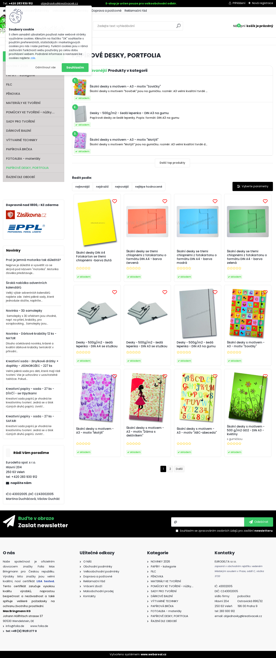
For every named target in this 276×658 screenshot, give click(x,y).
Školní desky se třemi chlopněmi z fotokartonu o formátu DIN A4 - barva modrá (197, 257)
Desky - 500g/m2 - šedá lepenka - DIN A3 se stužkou (146, 344)
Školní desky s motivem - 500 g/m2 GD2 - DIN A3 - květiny (245, 430)
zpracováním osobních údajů (218, 531)
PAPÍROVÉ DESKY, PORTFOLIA (27, 168)
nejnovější (122, 187)
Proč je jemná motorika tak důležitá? (33, 260)
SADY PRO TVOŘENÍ (20, 121)
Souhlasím (75, 67)
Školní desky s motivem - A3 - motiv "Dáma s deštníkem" (145, 431)
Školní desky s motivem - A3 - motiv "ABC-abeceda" (197, 431)
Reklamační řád (136, 11)
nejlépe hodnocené (148, 187)
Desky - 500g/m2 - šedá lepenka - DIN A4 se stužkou (96, 344)
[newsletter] (258, 521)
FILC (9, 84)
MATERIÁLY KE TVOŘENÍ (23, 103)
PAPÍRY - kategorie (20, 75)
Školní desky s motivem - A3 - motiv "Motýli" (95, 431)
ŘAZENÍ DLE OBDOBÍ (20, 177)
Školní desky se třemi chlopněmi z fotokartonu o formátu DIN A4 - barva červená (146, 257)
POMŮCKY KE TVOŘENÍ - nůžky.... (30, 112)
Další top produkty (172, 163)
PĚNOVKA (13, 94)
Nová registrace (262, 3)
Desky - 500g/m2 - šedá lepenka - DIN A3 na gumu (196, 344)
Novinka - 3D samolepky (24, 311)
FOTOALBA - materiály (23, 158)
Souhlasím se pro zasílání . (226, 531)
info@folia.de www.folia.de (27, 626)
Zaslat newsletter (43, 525)
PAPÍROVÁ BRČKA (19, 149)
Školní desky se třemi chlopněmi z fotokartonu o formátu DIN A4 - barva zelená (247, 257)
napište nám (21, 483)
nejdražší (102, 187)
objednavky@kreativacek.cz (59, 3)
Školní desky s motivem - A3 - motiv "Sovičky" (245, 344)
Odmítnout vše (45, 67)
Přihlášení (239, 3)
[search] (178, 27)
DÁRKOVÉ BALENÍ (18, 130)
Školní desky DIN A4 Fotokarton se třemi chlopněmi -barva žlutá (94, 256)
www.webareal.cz (153, 654)
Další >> (179, 469)
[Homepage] (4, 11)
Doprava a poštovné (107, 11)
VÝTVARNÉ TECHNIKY (21, 140)
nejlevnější (82, 187)
